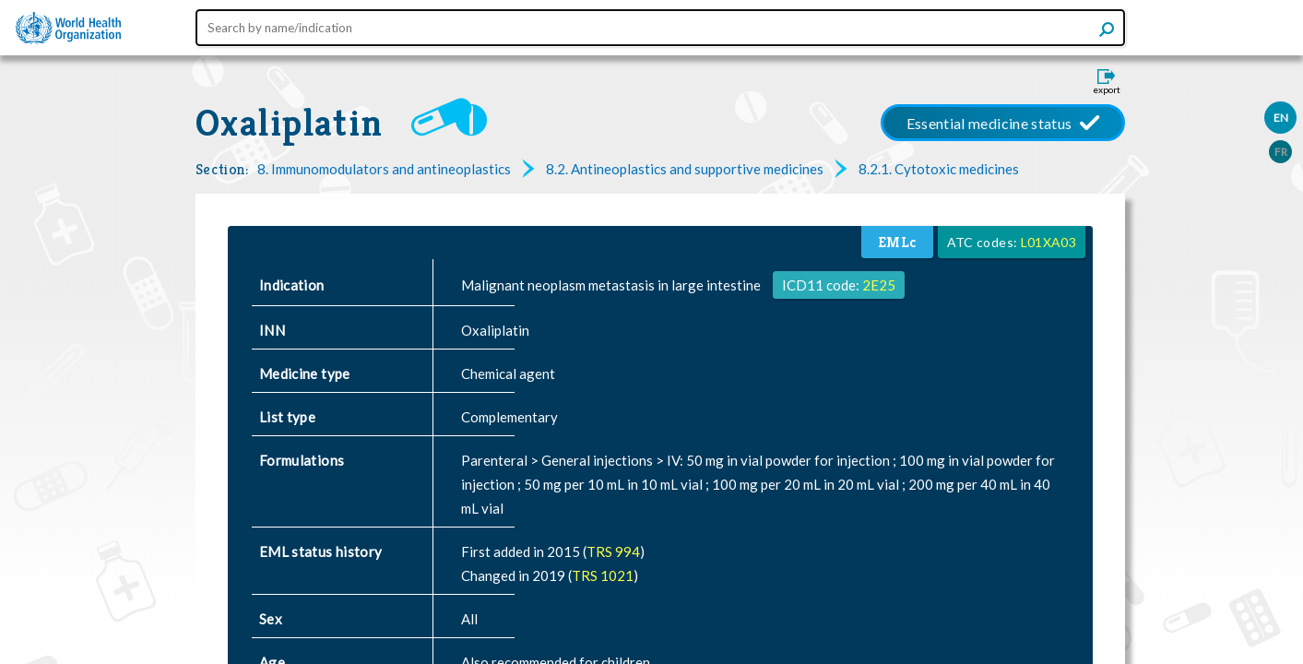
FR (1280, 152)
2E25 (878, 285)
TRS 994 (613, 551)
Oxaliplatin (289, 123)
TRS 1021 (603, 575)
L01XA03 (1048, 242)
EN (1280, 118)
